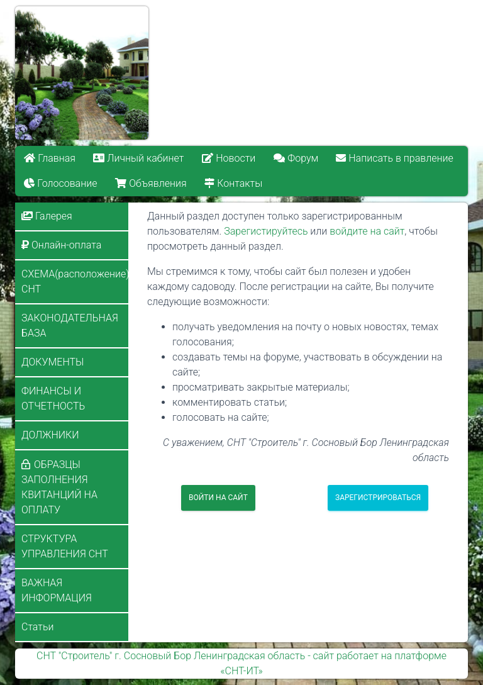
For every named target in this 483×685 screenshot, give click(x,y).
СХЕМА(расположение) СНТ (74, 281)
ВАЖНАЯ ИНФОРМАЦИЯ (56, 590)
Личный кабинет (139, 158)
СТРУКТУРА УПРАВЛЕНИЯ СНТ (64, 546)
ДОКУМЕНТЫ (52, 362)
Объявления (150, 183)
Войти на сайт (218, 497)
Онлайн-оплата (61, 245)
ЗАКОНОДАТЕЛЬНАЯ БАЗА (69, 325)
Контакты (233, 183)
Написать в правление (394, 158)
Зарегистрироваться (378, 497)
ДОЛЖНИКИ (50, 435)
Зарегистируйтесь (266, 231)
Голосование (60, 183)
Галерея (46, 216)
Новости (228, 158)
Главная (49, 158)
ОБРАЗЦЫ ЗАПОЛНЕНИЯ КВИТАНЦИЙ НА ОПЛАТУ (59, 487)
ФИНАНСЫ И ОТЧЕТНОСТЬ (53, 398)
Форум (296, 158)
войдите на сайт (367, 231)
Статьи (37, 627)
